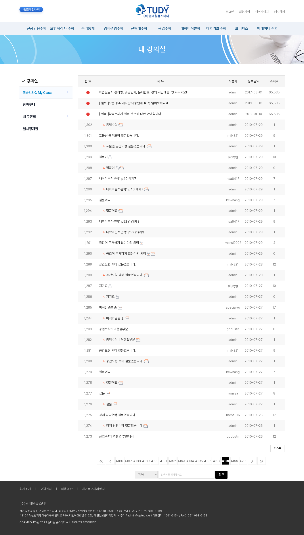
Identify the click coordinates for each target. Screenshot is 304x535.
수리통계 (88, 28)
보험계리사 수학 (62, 28)
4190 (155, 461)
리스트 (277, 448)
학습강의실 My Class (37, 93)
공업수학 (165, 28)
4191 (163, 461)
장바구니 (29, 104)
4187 (128, 461)
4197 (216, 461)
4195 (199, 461)
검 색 (221, 474)
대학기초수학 (216, 28)
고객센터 (46, 489)
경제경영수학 (114, 28)
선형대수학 (139, 28)
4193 (181, 461)
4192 (172, 461)
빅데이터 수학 (267, 28)
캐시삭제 (279, 11)
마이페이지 (262, 11)
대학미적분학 (191, 28)
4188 (137, 461)
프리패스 (242, 28)
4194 (190, 461)
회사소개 (25, 489)
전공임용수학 (37, 28)
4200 (243, 461)
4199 (234, 461)
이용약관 (67, 489)
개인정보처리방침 (93, 489)
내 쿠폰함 (29, 117)
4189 (146, 461)
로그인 (230, 11)
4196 (208, 461)
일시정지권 (30, 129)
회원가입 (244, 11)
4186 (119, 461)
